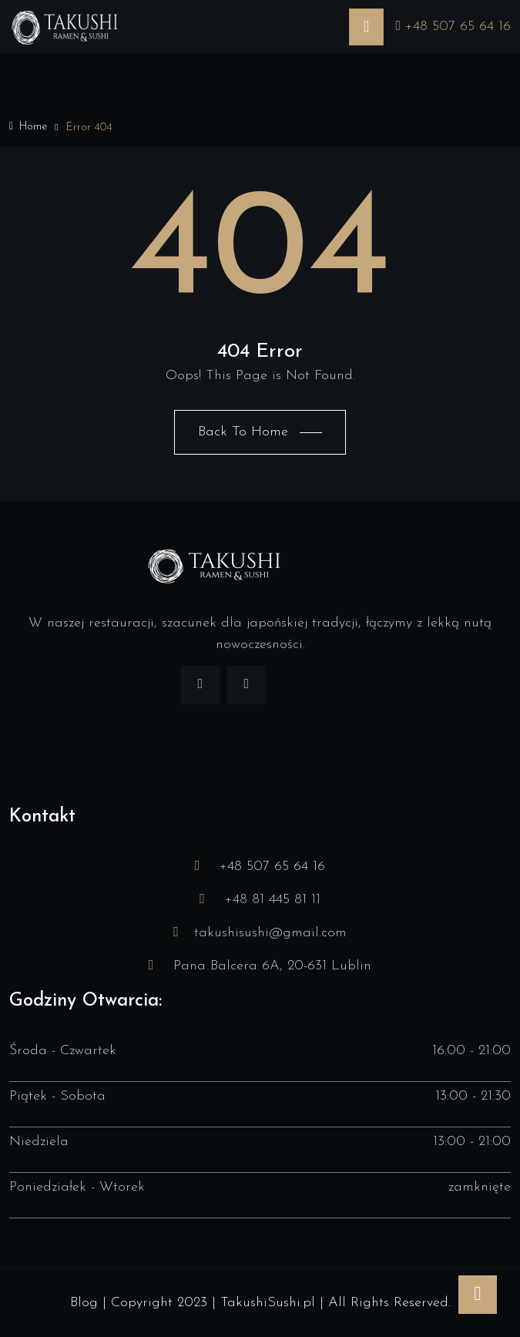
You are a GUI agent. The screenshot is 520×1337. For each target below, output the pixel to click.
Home (28, 127)
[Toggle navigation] (366, 26)
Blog (84, 1302)
